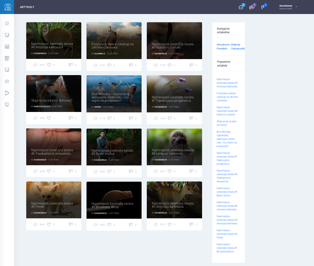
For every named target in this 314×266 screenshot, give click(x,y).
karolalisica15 (42, 106)
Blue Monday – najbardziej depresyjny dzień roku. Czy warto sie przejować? (110, 98)
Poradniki (222, 48)
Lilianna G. (100, 53)
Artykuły (235, 44)
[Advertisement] (276, 82)
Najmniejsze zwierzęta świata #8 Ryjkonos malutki (173, 46)
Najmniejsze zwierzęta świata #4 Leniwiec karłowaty (173, 152)
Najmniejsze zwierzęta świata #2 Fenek (52, 205)
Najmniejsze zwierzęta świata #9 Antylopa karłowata (52, 46)
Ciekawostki (238, 48)
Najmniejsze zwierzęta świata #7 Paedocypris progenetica (173, 99)
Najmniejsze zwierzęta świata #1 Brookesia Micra (112, 206)
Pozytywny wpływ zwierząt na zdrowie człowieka (113, 46)
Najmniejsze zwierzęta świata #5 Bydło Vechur (112, 152)
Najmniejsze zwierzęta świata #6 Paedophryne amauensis (52, 152)
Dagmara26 (40, 53)
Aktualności (223, 44)
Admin (97, 107)
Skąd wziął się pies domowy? (51, 100)
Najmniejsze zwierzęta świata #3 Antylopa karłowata (173, 205)
